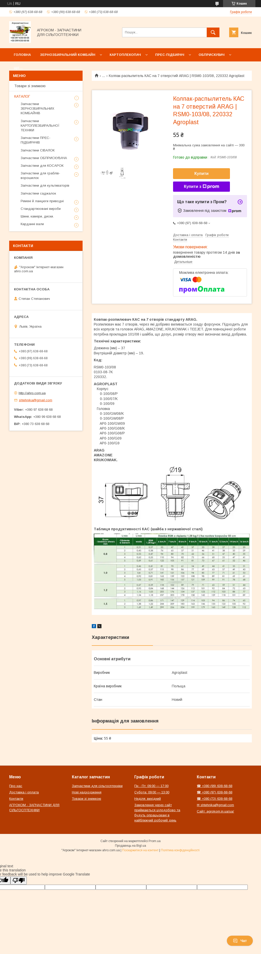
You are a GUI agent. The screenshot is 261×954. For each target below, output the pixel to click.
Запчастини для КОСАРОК (42, 165)
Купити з (201, 186)
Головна (22, 55)
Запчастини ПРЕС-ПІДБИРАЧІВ (35, 140)
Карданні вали (32, 224)
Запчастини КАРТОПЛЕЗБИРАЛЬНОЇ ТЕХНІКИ (40, 125)
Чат (240, 940)
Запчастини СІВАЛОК (38, 150)
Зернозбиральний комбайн (67, 55)
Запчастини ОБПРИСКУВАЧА (44, 158)
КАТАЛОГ (22, 96)
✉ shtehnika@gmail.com (215, 805)
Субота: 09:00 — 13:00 (151, 792)
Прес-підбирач (169, 55)
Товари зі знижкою (30, 86)
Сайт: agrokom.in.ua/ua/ (215, 811)
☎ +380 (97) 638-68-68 (214, 792)
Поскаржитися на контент (140, 850)
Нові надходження (86, 792)
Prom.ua (155, 841)
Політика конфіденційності (180, 850)
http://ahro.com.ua (32, 393)
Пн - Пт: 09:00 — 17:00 (151, 786)
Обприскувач (212, 55)
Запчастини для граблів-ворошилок (40, 175)
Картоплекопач (125, 55)
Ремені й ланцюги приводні (42, 201)
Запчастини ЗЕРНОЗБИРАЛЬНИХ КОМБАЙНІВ (37, 108)
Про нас (15, 786)
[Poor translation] (18, 880)
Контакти (16, 799)
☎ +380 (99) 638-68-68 (214, 786)
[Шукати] (213, 32)
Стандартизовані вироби (41, 209)
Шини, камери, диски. (37, 216)
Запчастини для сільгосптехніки (97, 786)
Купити (201, 173)
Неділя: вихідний (147, 799)
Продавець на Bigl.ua (130, 845)
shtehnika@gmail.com (35, 400)
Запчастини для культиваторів (45, 185)
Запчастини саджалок (38, 193)
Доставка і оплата (24, 792)
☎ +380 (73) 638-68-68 (214, 799)
